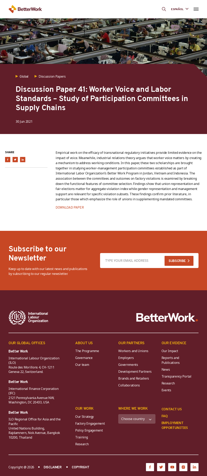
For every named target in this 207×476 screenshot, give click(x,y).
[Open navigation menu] (196, 9)
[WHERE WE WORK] (136, 419)
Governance (84, 358)
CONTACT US (172, 409)
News (166, 369)
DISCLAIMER (53, 467)
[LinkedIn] (194, 467)
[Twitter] (161, 467)
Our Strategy (84, 416)
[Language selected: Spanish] (179, 9)
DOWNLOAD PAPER (70, 208)
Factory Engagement (90, 423)
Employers (126, 358)
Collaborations (129, 385)
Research (168, 383)
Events (166, 390)
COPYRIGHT (80, 467)
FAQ (165, 416)
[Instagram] (183, 467)
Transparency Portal (176, 376)
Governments (128, 364)
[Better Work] (167, 317)
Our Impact (170, 351)
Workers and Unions (133, 351)
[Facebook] (150, 467)
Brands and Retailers (133, 378)
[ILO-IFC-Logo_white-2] (28, 317)
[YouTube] (172, 467)
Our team (82, 364)
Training (81, 437)
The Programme (87, 351)
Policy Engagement (89, 430)
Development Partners (135, 371)
